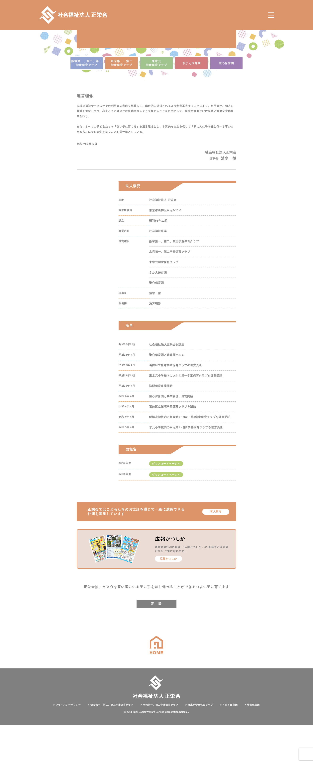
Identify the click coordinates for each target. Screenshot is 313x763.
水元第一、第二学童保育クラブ (159, 742)
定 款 (156, 642)
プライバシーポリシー (67, 742)
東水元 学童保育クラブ (156, 100)
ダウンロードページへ (166, 501)
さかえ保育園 (191, 101)
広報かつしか (168, 596)
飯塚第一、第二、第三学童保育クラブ (110, 742)
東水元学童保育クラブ (199, 742)
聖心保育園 (226, 101)
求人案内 (215, 549)
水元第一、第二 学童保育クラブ (121, 100)
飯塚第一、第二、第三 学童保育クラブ (86, 100)
